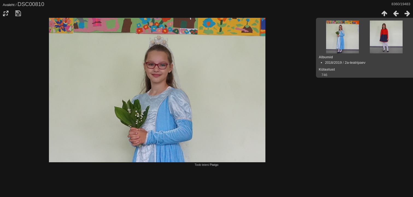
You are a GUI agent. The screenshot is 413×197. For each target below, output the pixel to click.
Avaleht (8, 5)
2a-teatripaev (355, 62)
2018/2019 (333, 62)
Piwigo (214, 164)
